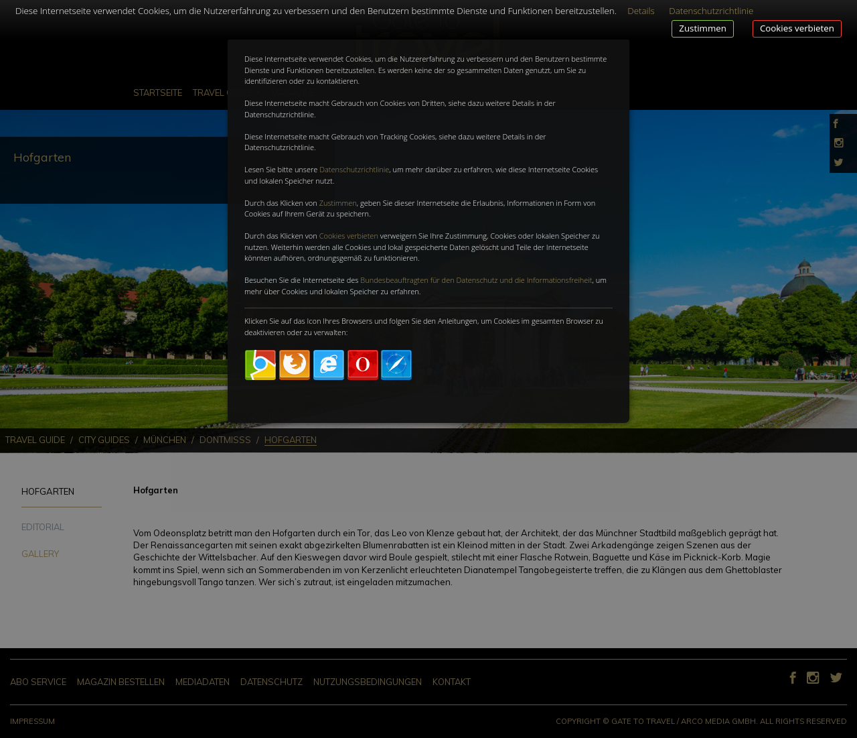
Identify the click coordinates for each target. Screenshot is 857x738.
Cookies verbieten (797, 28)
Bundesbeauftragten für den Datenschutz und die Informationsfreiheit (476, 280)
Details (641, 11)
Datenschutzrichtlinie (354, 169)
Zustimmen (702, 28)
